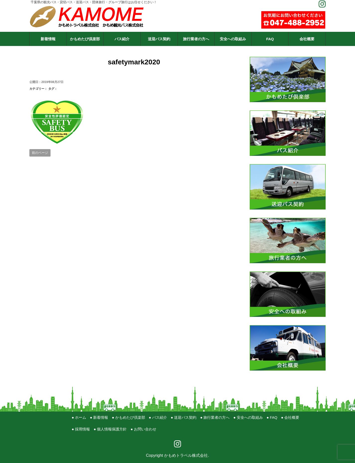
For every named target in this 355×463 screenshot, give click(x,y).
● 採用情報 (81, 429)
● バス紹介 (158, 417)
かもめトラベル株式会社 (186, 455)
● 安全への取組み (248, 417)
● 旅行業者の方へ (215, 417)
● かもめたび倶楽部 (128, 417)
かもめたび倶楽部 (85, 39)
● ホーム (79, 417)
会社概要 (306, 39)
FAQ (270, 39)
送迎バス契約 (159, 39)
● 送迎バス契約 (183, 417)
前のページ (40, 153)
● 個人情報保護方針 (110, 429)
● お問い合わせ (143, 429)
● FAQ (272, 417)
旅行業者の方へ (196, 39)
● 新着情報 (99, 417)
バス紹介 (122, 39)
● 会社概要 (290, 417)
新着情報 (48, 39)
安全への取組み (233, 39)
